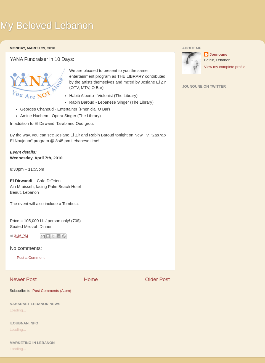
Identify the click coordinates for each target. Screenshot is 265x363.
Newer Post (23, 279)
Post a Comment (31, 258)
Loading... (18, 310)
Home (91, 279)
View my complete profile (224, 67)
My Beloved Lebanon (46, 25)
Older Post (157, 279)
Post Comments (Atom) (52, 291)
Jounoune (218, 54)
